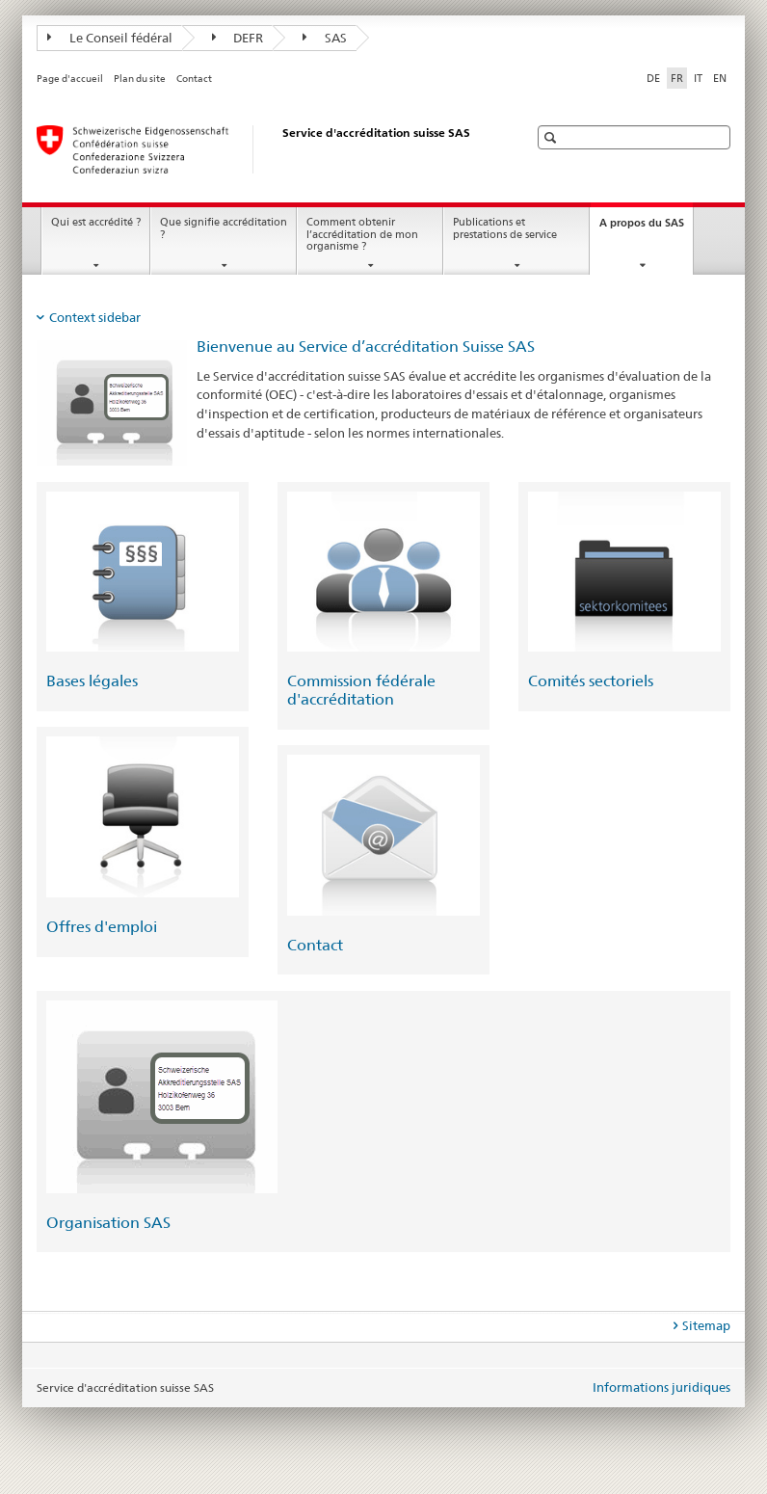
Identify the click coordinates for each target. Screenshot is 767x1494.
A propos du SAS (646, 228)
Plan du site (140, 78)
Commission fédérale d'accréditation (361, 690)
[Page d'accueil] (263, 149)
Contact (194, 78)
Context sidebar (95, 317)
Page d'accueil (70, 78)
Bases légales (92, 681)
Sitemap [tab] (706, 1325)
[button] (553, 137)
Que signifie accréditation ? (223, 228)
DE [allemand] (653, 78)
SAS (325, 37)
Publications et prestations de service (505, 228)
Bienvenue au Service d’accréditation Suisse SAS (366, 346)
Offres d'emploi (101, 927)
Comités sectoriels (590, 681)
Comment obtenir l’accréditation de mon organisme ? (362, 234)
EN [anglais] (720, 78)
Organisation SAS (108, 1223)
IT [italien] (698, 78)
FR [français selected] (677, 78)
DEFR (238, 37)
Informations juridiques (661, 1387)
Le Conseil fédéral (109, 37)
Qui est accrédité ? (96, 222)
